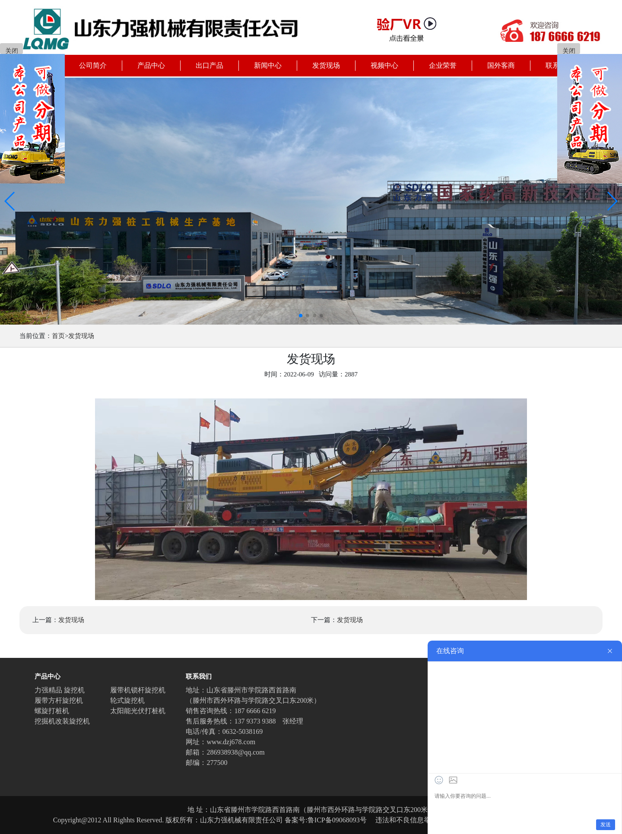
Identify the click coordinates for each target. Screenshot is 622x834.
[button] (10, 201)
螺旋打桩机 (52, 710)
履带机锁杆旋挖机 (137, 690)
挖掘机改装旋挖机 (62, 721)
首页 (58, 335)
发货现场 (81, 335)
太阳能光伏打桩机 (137, 710)
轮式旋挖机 (127, 700)
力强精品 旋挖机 (60, 690)
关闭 (11, 50)
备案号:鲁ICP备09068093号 (325, 820)
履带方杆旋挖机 (59, 700)
